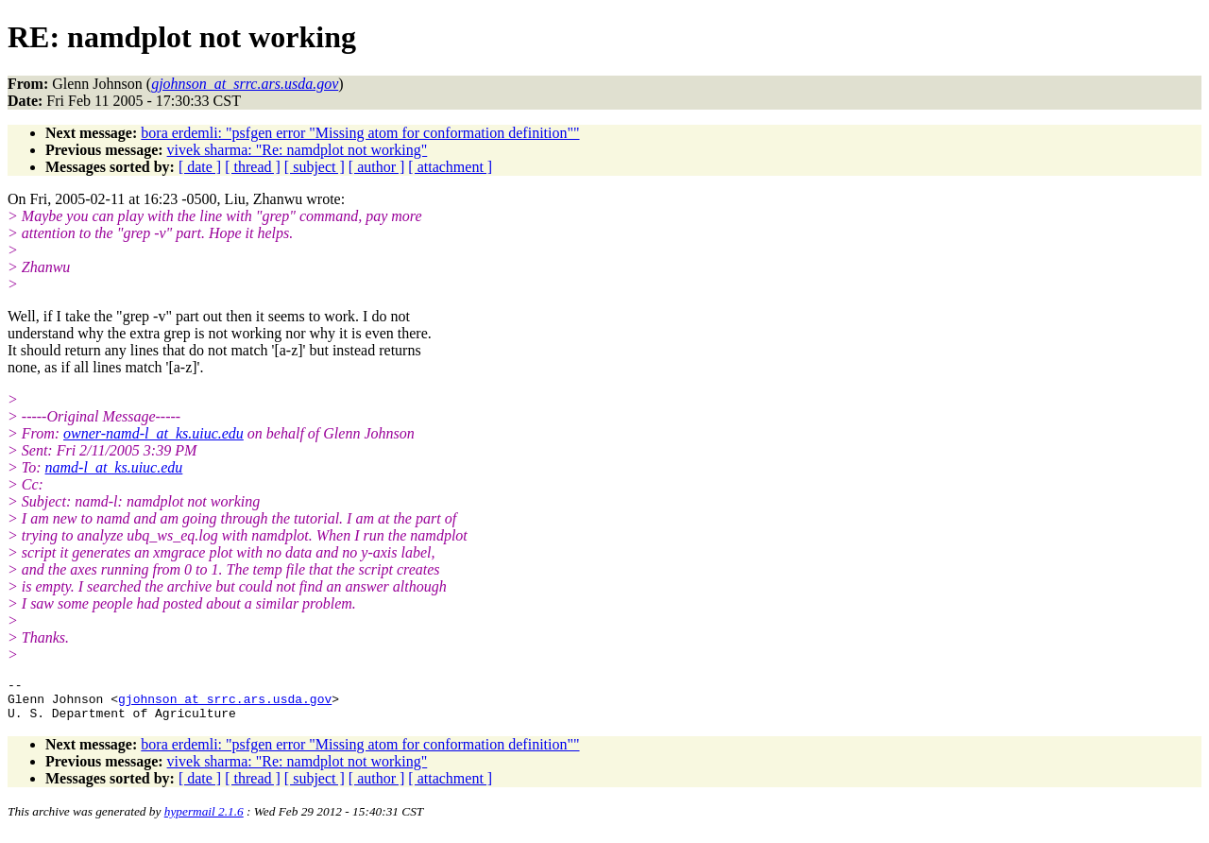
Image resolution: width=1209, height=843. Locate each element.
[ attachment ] (450, 167)
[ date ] (200, 167)
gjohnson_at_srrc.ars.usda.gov (225, 704)
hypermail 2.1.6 (204, 820)
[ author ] (377, 167)
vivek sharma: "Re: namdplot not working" (297, 150)
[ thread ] (253, 167)
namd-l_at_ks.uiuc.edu (114, 467)
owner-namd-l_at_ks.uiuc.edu (153, 433)
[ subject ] (314, 167)
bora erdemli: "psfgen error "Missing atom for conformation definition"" (360, 133)
